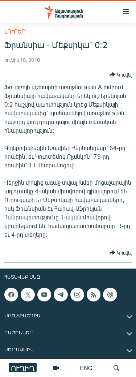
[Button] (121, 74)
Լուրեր (14, 31)
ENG (86, 367)
